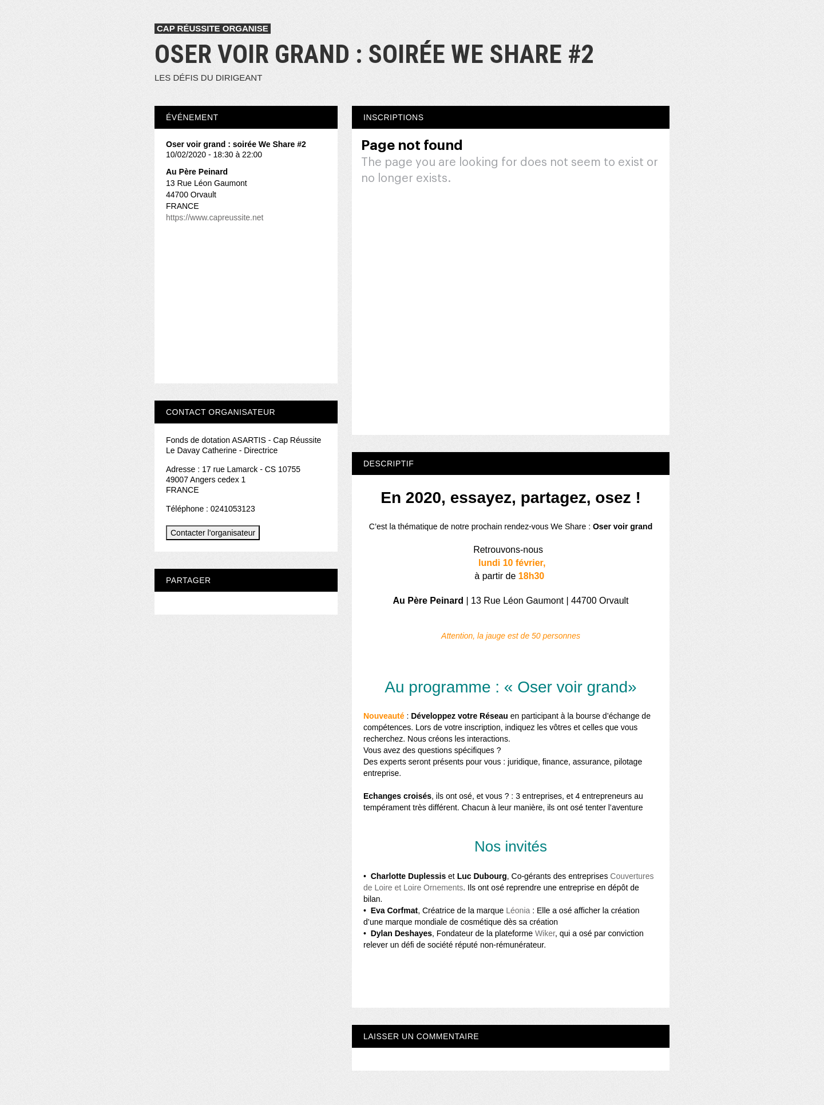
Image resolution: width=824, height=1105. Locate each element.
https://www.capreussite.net (214, 217)
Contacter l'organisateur (213, 532)
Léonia (518, 910)
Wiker (545, 933)
